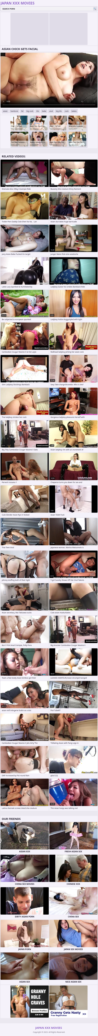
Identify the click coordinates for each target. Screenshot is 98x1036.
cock (66, 111)
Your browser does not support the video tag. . (49, 80)
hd (22, 111)
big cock (29, 111)
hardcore (14, 111)
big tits (59, 111)
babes (74, 111)
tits (37, 111)
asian (5, 111)
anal (51, 111)
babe (44, 111)
